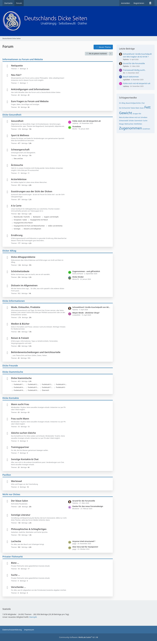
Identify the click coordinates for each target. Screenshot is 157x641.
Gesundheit (17, 120)
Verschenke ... (18, 587)
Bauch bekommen (131, 76)
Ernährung (16, 235)
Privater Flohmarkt (12, 556)
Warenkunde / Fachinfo (22, 217)
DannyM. (33, 617)
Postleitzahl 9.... (33, 390)
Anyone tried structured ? (83, 541)
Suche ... (15, 574)
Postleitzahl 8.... (19, 390)
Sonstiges (17, 229)
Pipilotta (126, 59)
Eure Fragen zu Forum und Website (30, 101)
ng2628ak (126, 80)
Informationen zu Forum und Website (22, 59)
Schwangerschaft (20, 149)
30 (120, 103)
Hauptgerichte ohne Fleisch (23, 223)
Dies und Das (18, 158)
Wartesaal (16, 481)
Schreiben (143, 117)
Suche (145, 121)
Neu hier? (16, 74)
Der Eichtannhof (124, 108)
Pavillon (6, 474)
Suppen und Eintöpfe (51, 217)
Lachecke (16, 541)
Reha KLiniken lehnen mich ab (129, 117)
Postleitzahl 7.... (47, 387)
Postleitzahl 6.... (19, 387)
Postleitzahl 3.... (47, 384)
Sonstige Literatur (20, 514)
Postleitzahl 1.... (19, 384)
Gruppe (135, 114)
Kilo (139, 114)
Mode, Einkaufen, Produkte (25, 307)
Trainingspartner (20, 447)
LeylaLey (126, 86)
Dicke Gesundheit (11, 114)
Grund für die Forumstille (83, 500)
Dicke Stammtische (12, 371)
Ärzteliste (76, 126)
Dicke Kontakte (10, 397)
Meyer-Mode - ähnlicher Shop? (85, 312)
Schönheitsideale (20, 271)
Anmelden (125, 3)
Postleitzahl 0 (60, 387)
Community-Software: (78, 637)
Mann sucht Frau (20, 404)
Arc (124, 73)
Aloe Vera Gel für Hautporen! (85, 547)
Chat (142, 103)
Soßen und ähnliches (55, 226)
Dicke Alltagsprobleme (23, 256)
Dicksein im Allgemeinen (24, 285)
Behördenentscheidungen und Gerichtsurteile (35, 352)
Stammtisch (138, 121)
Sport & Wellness (20, 135)
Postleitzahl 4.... (61, 384)
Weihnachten (129, 124)
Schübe (131, 121)
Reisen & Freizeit (20, 337)
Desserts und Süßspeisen (32, 229)
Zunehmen (146, 129)
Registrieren (139, 3)
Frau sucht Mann (20, 418)
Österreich (45, 390)
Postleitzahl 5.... (33, 387)
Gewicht (125, 112)
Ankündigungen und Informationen (30, 89)
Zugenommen (130, 128)
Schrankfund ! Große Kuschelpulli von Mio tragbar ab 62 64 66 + (91, 307)
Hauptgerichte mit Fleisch (39, 220)
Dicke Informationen (13, 300)
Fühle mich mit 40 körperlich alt (86, 121)
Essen (142, 108)
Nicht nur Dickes (11, 494)
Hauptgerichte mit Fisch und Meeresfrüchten (29, 226)
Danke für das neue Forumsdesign (87, 506)
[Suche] (150, 3)
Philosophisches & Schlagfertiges (28, 529)
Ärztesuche (17, 165)
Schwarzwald (123, 121)
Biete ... (15, 562)
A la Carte (16, 205)
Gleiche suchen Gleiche (23, 432)
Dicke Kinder (78, 277)
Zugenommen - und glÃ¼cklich (86, 271)
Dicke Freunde (10, 365)
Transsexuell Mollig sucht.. (134, 70)
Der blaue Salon (19, 500)
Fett (147, 107)
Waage (121, 124)
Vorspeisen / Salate (20, 220)
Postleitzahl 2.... (33, 384)
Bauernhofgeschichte (133, 103)
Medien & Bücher (20, 323)
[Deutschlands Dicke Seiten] (78, 21)
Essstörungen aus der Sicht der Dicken (31, 191)
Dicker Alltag (9, 250)
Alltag (123, 103)
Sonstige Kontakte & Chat (25, 459)
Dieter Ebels (135, 108)
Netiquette (17, 65)
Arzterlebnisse (18, 179)
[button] (110, 53)
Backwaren (37, 217)
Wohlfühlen (138, 124)
